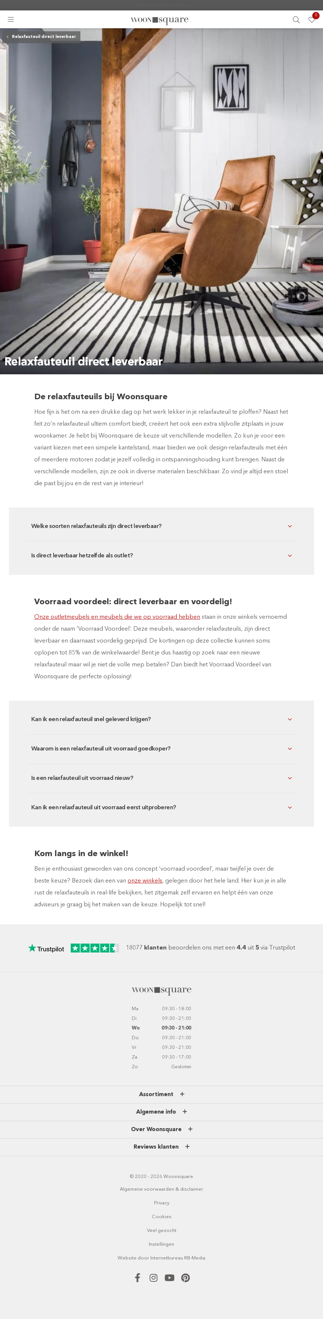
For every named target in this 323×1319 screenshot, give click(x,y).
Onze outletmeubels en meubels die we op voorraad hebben (117, 617)
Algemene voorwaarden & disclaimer (161, 1189)
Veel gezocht (161, 1230)
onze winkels (145, 881)
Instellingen (161, 1244)
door (143, 1258)
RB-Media (194, 1258)
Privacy (161, 1203)
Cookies (162, 1216)
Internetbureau (166, 1258)
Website (127, 1258)
